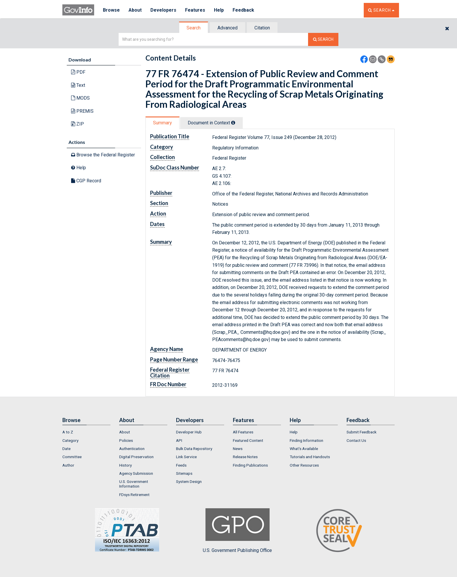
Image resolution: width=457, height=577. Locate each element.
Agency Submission (136, 473)
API (179, 440)
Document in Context (211, 123)
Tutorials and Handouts (310, 456)
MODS (80, 98)
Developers (163, 10)
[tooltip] (233, 122)
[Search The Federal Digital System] (323, 39)
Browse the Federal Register (103, 155)
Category (70, 440)
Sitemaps (184, 473)
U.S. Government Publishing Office (237, 530)
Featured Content (248, 440)
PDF (78, 72)
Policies (126, 440)
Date (66, 448)
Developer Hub (189, 432)
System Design (189, 481)
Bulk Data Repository (194, 448)
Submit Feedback (362, 432)
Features (195, 10)
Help (219, 10)
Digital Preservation (136, 456)
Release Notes (245, 456)
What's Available (304, 448)
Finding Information (306, 440)
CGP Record (86, 180)
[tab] (194, 28)
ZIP (77, 124)
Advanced (227, 28)
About (135, 10)
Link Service (186, 456)
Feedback (243, 10)
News (237, 448)
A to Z (67, 432)
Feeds (181, 465)
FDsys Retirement (134, 494)
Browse (111, 10)
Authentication (132, 448)
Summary (162, 123)
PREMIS (82, 111)
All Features (243, 432)
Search (194, 28)
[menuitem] (86, 432)
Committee (72, 456)
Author (68, 465)
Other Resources (304, 465)
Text (78, 85)
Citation (262, 28)
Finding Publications (250, 465)
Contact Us (356, 440)
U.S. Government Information (133, 483)
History (125, 465)
